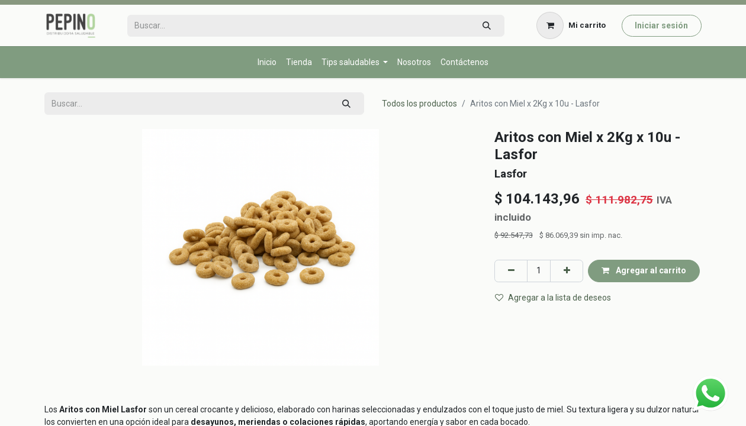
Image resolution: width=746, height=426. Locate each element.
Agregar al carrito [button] (644, 270)
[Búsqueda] (486, 26)
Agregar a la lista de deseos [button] (553, 297)
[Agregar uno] (566, 271)
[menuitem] (267, 62)
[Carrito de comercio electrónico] (571, 25)
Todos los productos (419, 103)
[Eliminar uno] (511, 271)
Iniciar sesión (661, 25)
